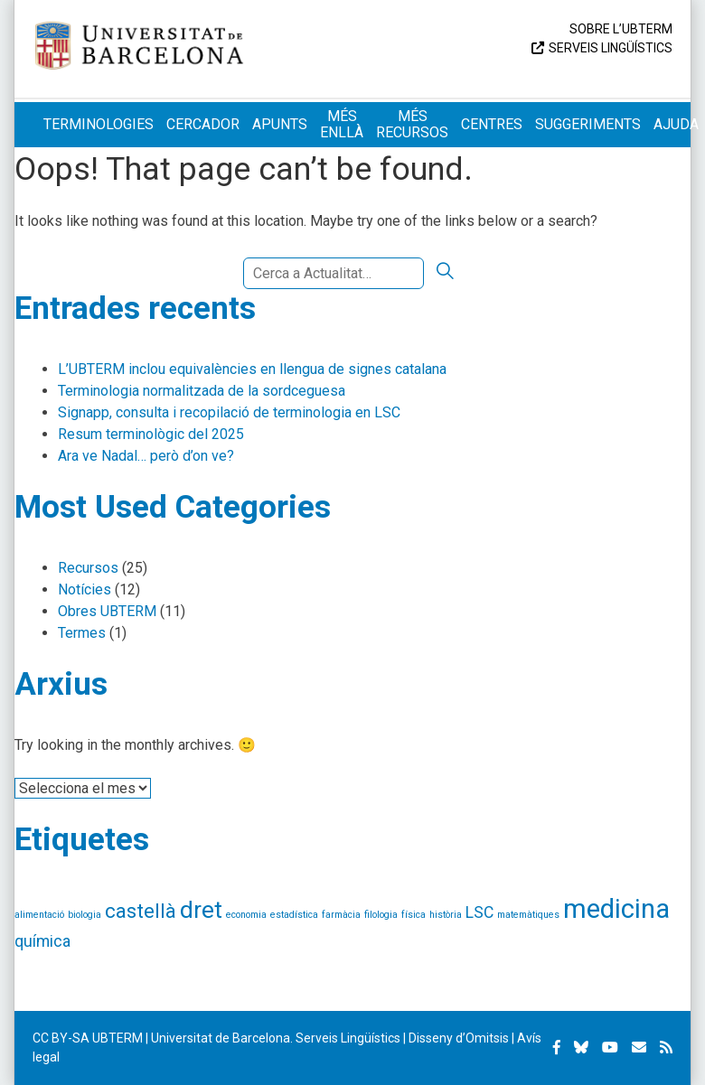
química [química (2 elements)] (42, 941)
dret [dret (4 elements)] (201, 909)
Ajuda (676, 124)
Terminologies (98, 124)
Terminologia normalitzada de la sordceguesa (201, 390)
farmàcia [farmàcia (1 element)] (341, 915)
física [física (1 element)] (413, 915)
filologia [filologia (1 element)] (381, 915)
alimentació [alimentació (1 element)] (39, 915)
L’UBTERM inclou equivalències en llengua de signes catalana (252, 369)
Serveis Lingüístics (610, 48)
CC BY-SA (61, 1038)
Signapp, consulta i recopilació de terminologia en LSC (229, 412)
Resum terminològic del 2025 (151, 434)
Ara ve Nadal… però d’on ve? (146, 455)
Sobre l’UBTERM (620, 29)
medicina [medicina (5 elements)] (616, 908)
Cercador (203, 124)
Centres (491, 124)
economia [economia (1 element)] (246, 915)
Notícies (84, 589)
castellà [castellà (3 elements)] (140, 910)
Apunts (279, 124)
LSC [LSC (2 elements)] (479, 912)
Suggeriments (588, 124)
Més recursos (412, 124)
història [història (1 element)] (445, 915)
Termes (82, 632)
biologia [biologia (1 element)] (84, 915)
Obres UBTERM (107, 611)
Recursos (88, 567)
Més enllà (341, 124)
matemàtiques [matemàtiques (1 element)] (528, 915)
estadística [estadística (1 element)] (294, 915)
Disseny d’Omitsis (459, 1038)
